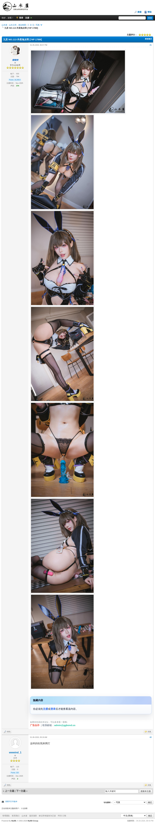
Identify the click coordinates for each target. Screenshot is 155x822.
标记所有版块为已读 (47, 816)
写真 (38, 25)
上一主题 (9, 791)
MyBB (13, 821)
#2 (151, 737)
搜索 (139, 12)
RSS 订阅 (62, 816)
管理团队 (6, 816)
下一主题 (21, 791)
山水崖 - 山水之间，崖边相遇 (14, 25)
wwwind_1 (15, 752)
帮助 (149, 12)
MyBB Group (33, 821)
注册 (27, 18)
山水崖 (24, 816)
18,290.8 (17, 80)
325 (17, 773)
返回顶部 (33, 816)
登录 (21, 18)
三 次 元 (30, 25)
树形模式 (148, 39)
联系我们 (15, 816)
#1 (151, 45)
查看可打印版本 (11, 801)
